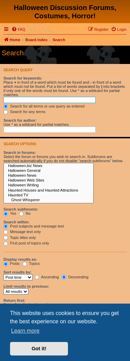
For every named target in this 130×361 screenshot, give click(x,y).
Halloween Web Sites (48, 180)
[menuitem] (18, 29)
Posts (11, 263)
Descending (75, 277)
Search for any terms (24, 112)
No (25, 213)
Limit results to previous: (26, 286)
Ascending (47, 277)
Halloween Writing (48, 185)
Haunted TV (48, 195)
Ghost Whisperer (48, 200)
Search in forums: (19, 152)
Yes (9, 213)
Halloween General (48, 170)
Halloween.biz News (48, 166)
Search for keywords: (22, 78)
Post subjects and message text (33, 226)
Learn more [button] (25, 331)
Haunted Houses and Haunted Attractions (48, 190)
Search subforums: (20, 209)
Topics (31, 263)
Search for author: (19, 120)
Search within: (16, 222)
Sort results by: (17, 272)
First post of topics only (26, 243)
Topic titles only (19, 237)
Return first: (14, 300)
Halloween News (48, 175)
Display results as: (20, 259)
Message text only (22, 232)
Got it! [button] (39, 348)
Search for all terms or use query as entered (44, 106)
